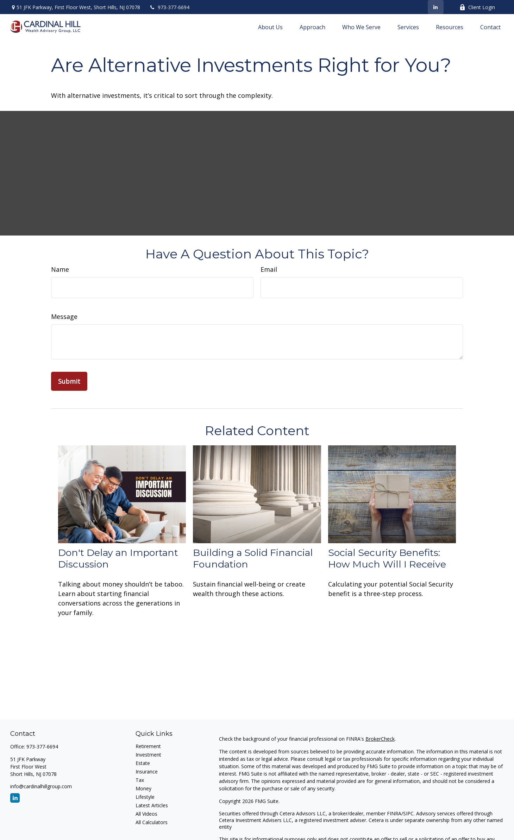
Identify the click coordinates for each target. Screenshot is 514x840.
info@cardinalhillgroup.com (41, 786)
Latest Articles (152, 805)
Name (60, 269)
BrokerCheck (380, 738)
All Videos (146, 813)
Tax (140, 780)
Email (269, 269)
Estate (143, 763)
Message (64, 316)
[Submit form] (69, 381)
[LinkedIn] (436, 7)
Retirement (148, 746)
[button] (270, 26)
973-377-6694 (169, 7)
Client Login (477, 7)
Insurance (147, 771)
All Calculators (152, 822)
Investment (148, 754)
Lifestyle (145, 797)
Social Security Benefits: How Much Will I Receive (387, 558)
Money (143, 788)
